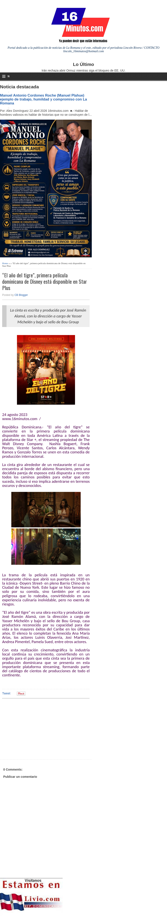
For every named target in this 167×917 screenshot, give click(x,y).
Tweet (6, 693)
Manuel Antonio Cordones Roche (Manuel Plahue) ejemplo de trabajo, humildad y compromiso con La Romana (43, 99)
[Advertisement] (35, 728)
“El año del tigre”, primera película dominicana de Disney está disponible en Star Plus (44, 281)
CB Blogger (21, 295)
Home (5, 263)
